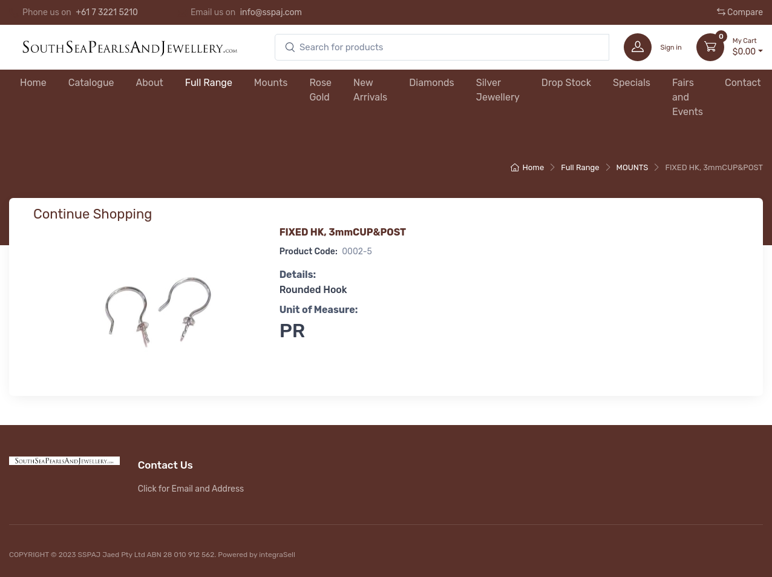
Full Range (208, 82)
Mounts (271, 82)
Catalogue (91, 82)
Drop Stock (566, 82)
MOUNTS (633, 167)
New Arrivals (370, 90)
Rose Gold (320, 90)
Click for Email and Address (191, 489)
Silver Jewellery (498, 90)
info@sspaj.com (271, 12)
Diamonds (431, 82)
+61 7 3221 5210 (107, 12)
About (149, 82)
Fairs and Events (687, 97)
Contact (743, 82)
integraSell (277, 554)
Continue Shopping (92, 214)
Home (33, 82)
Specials (631, 82)
